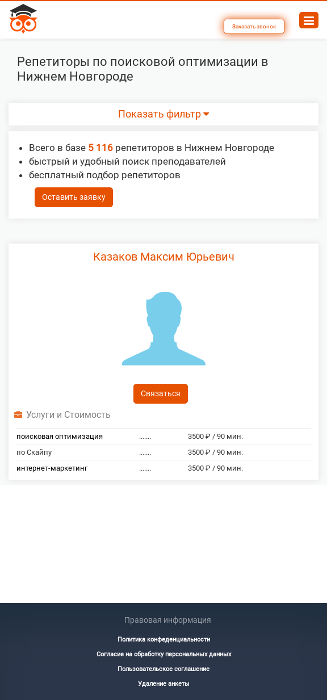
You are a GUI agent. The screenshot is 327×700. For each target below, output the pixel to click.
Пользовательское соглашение (163, 669)
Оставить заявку (74, 197)
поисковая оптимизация (59, 436)
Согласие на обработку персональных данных (164, 654)
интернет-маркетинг (51, 468)
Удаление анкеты (164, 684)
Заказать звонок (254, 26)
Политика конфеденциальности (164, 639)
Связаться (161, 393)
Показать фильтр (163, 114)
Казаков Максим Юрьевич (163, 256)
